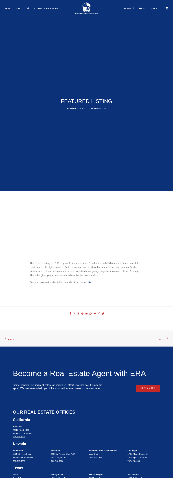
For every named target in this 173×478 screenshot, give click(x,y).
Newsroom (100, 93)
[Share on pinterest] (82, 282)
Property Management (47, 8)
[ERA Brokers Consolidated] (86, 8)
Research (129, 8)
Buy (18, 8)
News (142, 8)
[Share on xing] (99, 282)
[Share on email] (103, 282)
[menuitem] (9, 8)
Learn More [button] (148, 357)
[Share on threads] (78, 282)
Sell (27, 8)
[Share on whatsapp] (90, 282)
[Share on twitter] (74, 282)
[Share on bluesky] (94, 282)
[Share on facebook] (70, 282)
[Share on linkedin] (86, 282)
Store (154, 8)
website (88, 251)
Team (8, 8)
